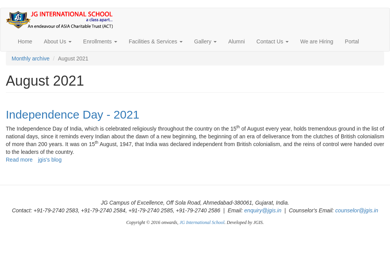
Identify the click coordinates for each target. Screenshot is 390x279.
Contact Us (273, 41)
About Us (57, 41)
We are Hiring (316, 41)
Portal (352, 41)
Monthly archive (31, 58)
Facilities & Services (156, 41)
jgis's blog (50, 160)
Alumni (236, 41)
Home (25, 41)
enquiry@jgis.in (262, 210)
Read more (19, 160)
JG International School (202, 222)
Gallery (205, 41)
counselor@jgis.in (356, 210)
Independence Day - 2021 (72, 114)
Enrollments (100, 41)
